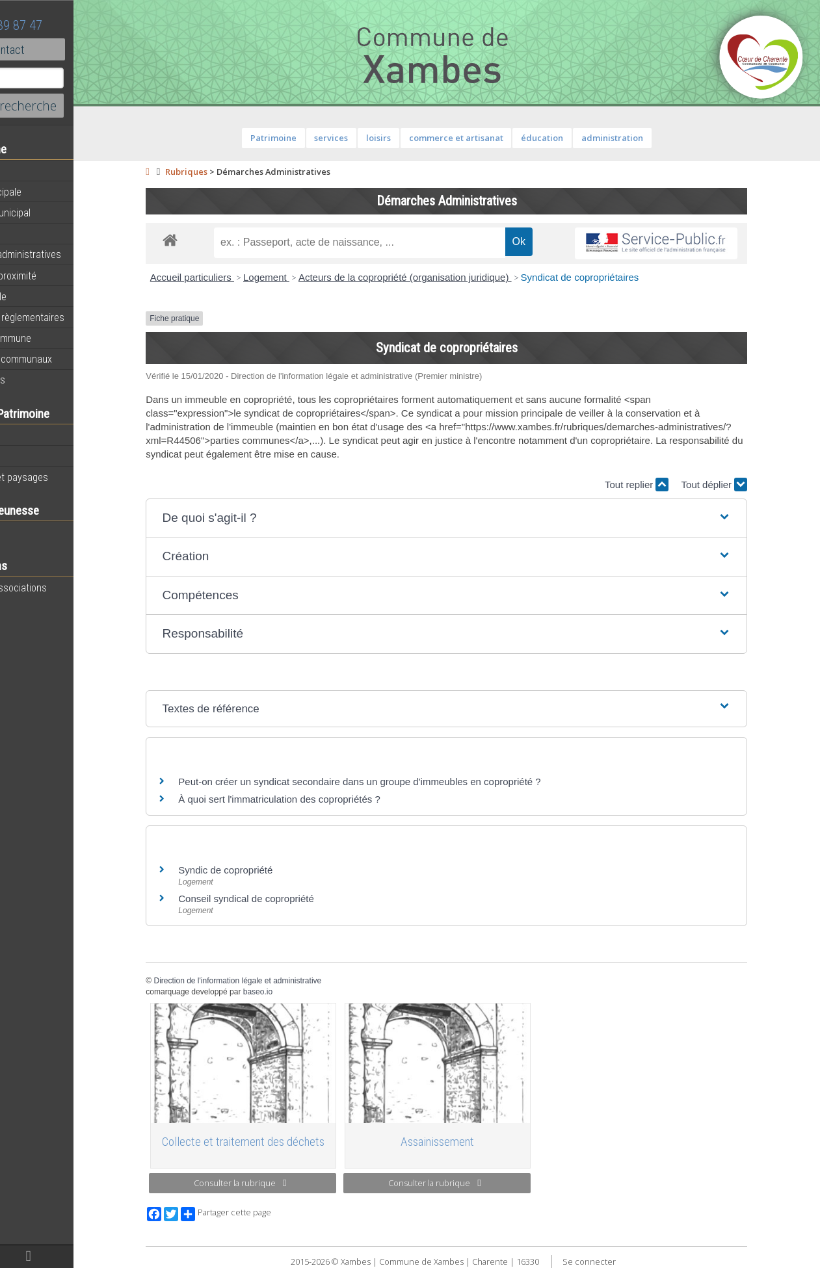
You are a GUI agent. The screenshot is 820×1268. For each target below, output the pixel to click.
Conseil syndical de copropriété (281, 898)
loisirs (413, 138)
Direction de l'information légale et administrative (272, 980)
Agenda (27, 170)
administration (647, 138)
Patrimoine (33, 434)
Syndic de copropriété (260, 869)
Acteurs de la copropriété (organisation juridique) (440, 277)
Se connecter (624, 1261)
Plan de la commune (54, 337)
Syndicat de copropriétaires (614, 277)
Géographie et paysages (62, 477)
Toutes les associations (61, 587)
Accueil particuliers (227, 277)
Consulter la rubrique (274, 1183)
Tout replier (672, 484)
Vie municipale (41, 296)
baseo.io (292, 991)
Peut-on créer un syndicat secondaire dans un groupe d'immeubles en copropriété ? (394, 781)
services (366, 138)
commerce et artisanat (490, 138)
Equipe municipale (49, 191)
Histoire (27, 456)
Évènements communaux (64, 358)
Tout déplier (749, 484)
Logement (301, 277)
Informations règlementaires (70, 317)
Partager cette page (261, 1214)
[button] (481, 518)
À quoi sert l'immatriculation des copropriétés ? (314, 799)
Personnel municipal (53, 212)
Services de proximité (56, 275)
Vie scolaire (35, 532)
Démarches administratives (69, 254)
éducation (577, 138)
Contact (71, 49)
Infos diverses (41, 379)
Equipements (38, 233)
